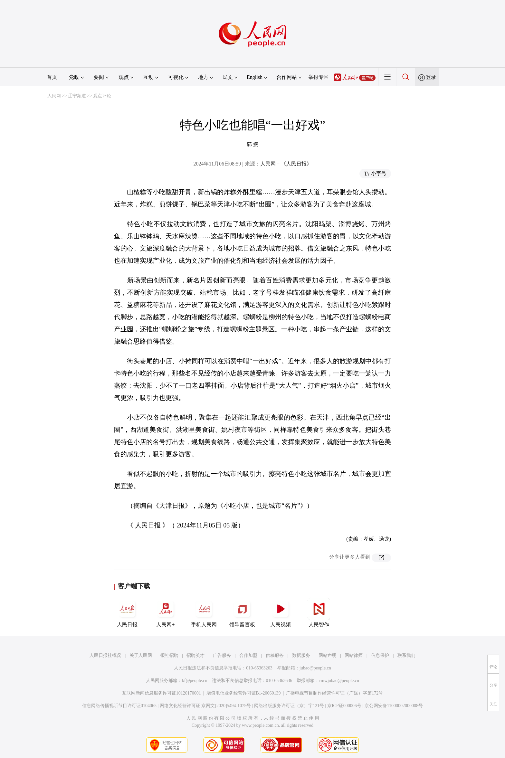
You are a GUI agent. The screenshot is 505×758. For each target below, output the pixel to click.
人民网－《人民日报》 (286, 163)
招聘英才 (195, 655)
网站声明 (328, 655)
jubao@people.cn (315, 668)
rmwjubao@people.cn (339, 680)
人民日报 (127, 612)
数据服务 (301, 655)
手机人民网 (204, 612)
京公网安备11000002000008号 (394, 705)
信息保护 (380, 655)
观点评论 (102, 95)
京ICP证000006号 (344, 705)
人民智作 (319, 612)
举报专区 (318, 77)
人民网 (54, 95)
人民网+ (165, 612)
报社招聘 (169, 655)
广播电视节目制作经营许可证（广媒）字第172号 (334, 693)
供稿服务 (275, 655)
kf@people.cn (194, 680)
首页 (52, 77)
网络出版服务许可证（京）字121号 (289, 705)
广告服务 (222, 655)
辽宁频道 (77, 95)
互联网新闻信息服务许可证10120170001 (161, 693)
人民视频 (280, 612)
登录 (431, 77)
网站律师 (354, 655)
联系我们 (406, 655)
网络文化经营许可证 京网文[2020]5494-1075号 (205, 705)
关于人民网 (140, 655)
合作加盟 (248, 655)
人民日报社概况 (105, 655)
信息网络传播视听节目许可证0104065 (119, 705)
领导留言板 (242, 612)
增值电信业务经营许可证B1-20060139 (243, 693)
